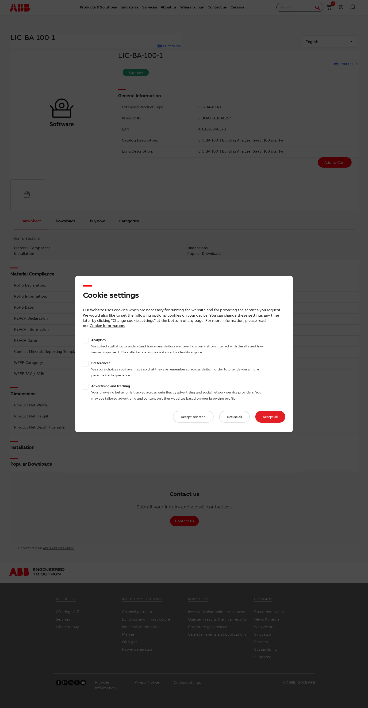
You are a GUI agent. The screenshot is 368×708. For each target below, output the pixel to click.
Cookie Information (107, 325)
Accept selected (193, 417)
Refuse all (234, 417)
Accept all (270, 417)
